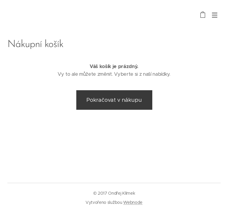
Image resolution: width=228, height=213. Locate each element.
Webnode (132, 202)
